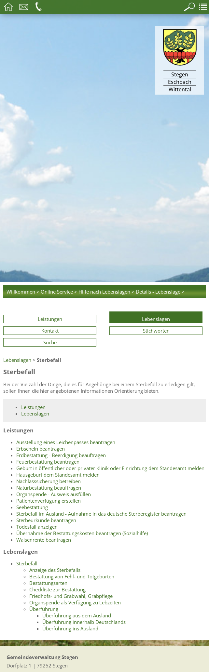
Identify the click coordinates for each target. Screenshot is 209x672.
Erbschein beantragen (40, 448)
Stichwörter (156, 330)
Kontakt (50, 330)
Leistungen (50, 319)
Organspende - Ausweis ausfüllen (53, 494)
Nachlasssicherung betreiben (48, 481)
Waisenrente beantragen (43, 539)
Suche (50, 342)
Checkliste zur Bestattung (57, 589)
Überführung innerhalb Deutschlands (84, 622)
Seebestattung (32, 507)
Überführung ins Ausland (70, 628)
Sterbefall (26, 563)
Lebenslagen (156, 319)
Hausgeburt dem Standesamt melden (58, 474)
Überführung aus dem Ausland (76, 615)
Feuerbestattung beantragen (47, 461)
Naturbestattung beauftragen (48, 487)
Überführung (43, 609)
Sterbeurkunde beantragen (46, 520)
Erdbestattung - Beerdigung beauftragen (61, 455)
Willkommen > (23, 291)
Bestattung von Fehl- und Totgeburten (71, 576)
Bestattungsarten (48, 583)
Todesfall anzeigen (37, 526)
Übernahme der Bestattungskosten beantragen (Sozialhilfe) (82, 533)
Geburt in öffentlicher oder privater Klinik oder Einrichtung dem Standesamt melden (110, 468)
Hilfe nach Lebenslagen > (106, 291)
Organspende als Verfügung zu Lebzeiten (75, 602)
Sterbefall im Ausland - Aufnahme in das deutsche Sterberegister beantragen (101, 513)
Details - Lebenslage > (160, 291)
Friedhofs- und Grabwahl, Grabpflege (71, 596)
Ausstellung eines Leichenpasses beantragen (65, 442)
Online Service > (59, 291)
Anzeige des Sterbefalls (54, 570)
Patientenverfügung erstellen (48, 500)
